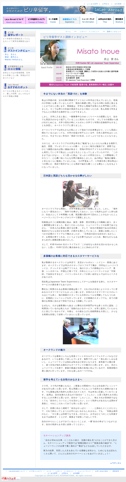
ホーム (68, 31)
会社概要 (118, 4)
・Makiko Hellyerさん (13, 59)
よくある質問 (92, 4)
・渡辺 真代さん (10, 57)
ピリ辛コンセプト (35, 471)
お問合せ (106, 4)
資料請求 (116, 471)
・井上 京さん (10, 54)
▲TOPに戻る (116, 463)
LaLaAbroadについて (17, 471)
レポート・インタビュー (89, 31)
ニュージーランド (84, 471)
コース (48, 471)
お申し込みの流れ (101, 471)
